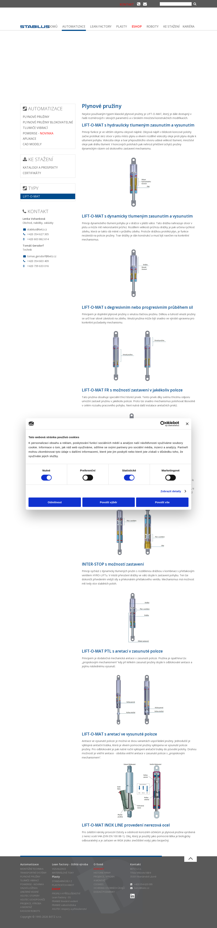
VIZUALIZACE (59, 868)
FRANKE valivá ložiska (64, 905)
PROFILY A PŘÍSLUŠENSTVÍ (66, 893)
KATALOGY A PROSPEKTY (40, 167)
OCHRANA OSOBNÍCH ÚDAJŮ (109, 888)
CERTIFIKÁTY (32, 173)
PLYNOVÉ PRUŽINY (36, 117)
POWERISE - (38, 133)
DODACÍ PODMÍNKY (104, 891)
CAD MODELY (32, 144)
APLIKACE (29, 139)
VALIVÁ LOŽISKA (29, 888)
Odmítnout (55, 502)
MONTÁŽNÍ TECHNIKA (31, 868)
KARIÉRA (188, 26)
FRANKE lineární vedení (65, 901)
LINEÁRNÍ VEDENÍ (29, 891)
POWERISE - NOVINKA (32, 884)
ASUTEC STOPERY (30, 895)
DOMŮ (53, 26)
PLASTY (121, 26)
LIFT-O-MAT (31, 196)
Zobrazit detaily (171, 491)
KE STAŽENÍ (171, 26)
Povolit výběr (108, 502)
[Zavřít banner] (187, 423)
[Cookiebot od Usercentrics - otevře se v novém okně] (163, 423)
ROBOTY (153, 26)
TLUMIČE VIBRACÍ (35, 128)
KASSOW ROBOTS (30, 911)
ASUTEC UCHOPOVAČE (32, 899)
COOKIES (99, 884)
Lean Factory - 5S (61, 897)
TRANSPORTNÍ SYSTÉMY (33, 872)
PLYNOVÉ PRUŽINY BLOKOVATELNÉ (48, 122)
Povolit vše (162, 502)
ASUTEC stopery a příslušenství (69, 909)
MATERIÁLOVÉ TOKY (63, 872)
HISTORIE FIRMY (102, 872)
